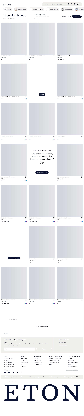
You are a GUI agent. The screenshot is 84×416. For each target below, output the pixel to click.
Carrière (69, 364)
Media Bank (23, 366)
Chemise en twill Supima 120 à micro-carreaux (10, 96)
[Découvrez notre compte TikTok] (13, 372)
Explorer (53, 4)
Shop (47, 4)
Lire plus (36, 17)
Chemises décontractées (9, 364)
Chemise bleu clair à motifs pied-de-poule (37, 55)
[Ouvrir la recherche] (68, 4)
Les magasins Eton (37, 364)
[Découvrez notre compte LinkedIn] (17, 372)
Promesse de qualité (38, 362)
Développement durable (73, 362)
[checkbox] (26, 56)
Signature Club (24, 358)
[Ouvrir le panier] (78, 4)
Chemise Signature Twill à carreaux (8, 299)
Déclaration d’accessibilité (54, 362)
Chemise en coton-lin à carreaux (7, 136)
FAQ (22, 364)
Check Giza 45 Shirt (61, 136)
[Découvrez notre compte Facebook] (21, 372)
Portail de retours (24, 362)
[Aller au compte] (71, 4)
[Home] (42, 392)
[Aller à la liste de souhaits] (75, 4)
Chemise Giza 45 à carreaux (6, 55)
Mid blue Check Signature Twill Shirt (64, 55)
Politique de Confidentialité (54, 360)
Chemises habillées (8, 362)
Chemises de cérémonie (9, 366)
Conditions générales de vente (55, 358)
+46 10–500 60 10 (62, 342)
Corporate (70, 358)
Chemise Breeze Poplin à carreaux (8, 177)
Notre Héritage (71, 360)
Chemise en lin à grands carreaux (35, 258)
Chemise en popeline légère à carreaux (65, 258)
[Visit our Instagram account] (5, 372)
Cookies (50, 364)
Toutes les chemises (11, 18)
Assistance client (24, 360)
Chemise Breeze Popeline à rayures (64, 177)
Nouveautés (6, 360)
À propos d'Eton (37, 360)
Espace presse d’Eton (72, 366)
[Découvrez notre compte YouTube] (9, 372)
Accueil (4, 18)
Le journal (59, 4)
